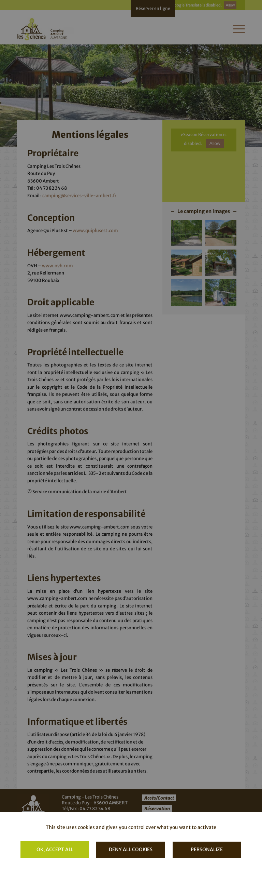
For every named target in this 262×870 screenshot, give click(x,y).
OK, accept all (55, 849)
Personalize (207, 849)
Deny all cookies (130, 849)
